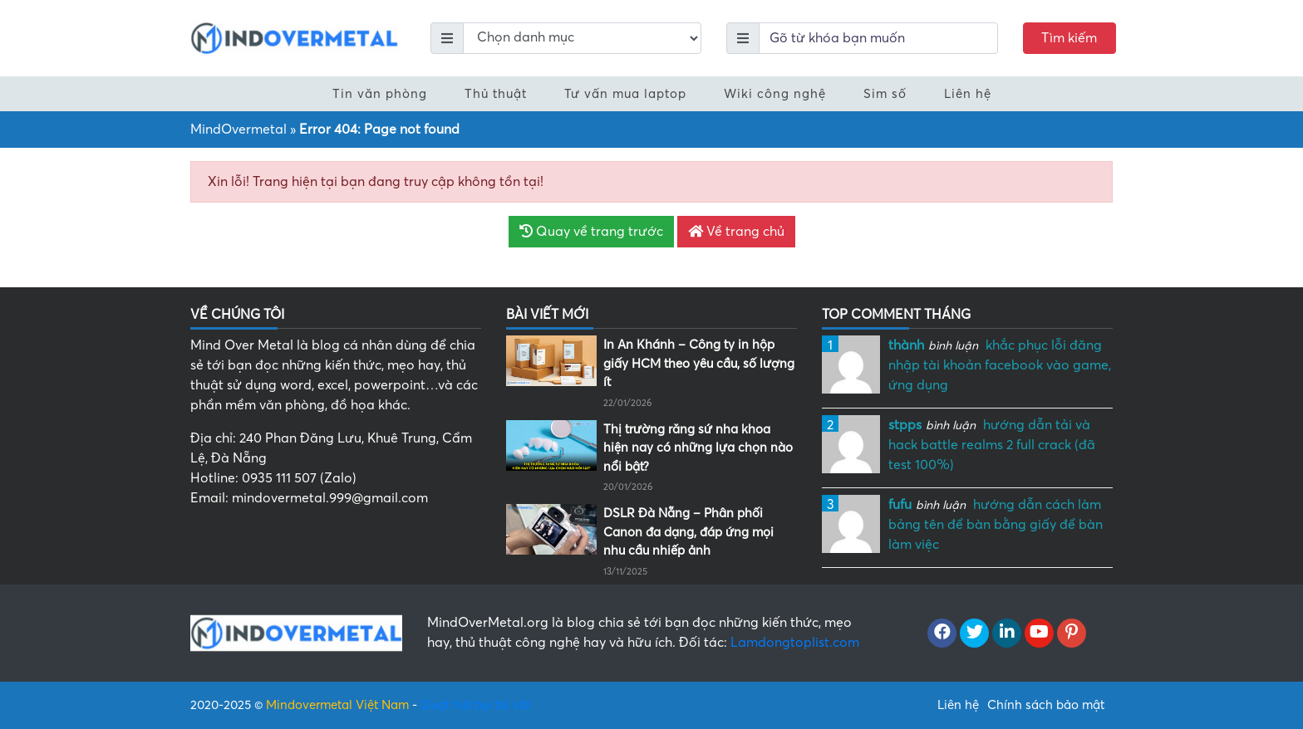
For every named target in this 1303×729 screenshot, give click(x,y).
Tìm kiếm (1069, 38)
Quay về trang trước (591, 231)
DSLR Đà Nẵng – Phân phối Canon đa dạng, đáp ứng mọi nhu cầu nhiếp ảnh (688, 531)
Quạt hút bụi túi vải (475, 705)
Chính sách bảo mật (1045, 705)
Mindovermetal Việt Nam (337, 705)
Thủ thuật (496, 93)
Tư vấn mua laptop (625, 93)
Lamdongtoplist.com (794, 642)
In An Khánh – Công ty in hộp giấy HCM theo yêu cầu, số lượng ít (698, 363)
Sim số (885, 93)
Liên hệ (967, 93)
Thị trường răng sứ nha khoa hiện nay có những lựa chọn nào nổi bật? (698, 448)
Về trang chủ (736, 231)
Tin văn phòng (379, 93)
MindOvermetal (238, 129)
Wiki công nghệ (775, 93)
